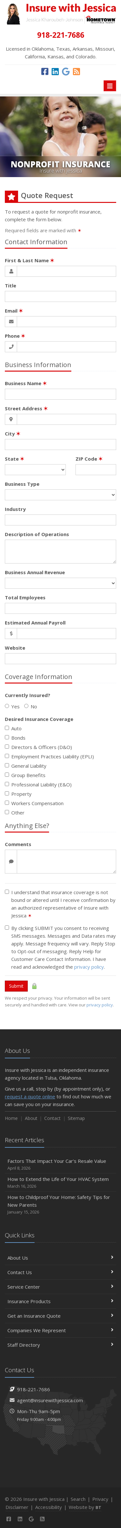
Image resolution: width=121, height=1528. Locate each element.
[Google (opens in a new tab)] (66, 71)
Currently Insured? (27, 695)
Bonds (15, 737)
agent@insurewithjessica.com (50, 1400)
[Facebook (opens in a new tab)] (44, 71)
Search (78, 1499)
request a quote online (30, 1096)
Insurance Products (60, 1301)
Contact (52, 1118)
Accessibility (48, 1507)
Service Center (60, 1286)
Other (15, 812)
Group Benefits (25, 775)
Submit (16, 986)
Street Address (26, 408)
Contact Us (60, 1272)
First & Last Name (29, 260)
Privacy (100, 1499)
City (12, 433)
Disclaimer (16, 1507)
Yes (12, 706)
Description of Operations (37, 534)
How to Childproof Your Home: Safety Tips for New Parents (60, 1204)
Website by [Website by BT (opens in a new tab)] (85, 1507)
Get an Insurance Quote (60, 1316)
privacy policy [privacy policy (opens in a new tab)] (99, 1005)
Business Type (22, 484)
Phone (15, 336)
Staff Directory (60, 1345)
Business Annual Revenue (35, 572)
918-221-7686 (33, 1389)
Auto (13, 728)
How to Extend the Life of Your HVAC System (60, 1183)
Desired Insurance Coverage (39, 719)
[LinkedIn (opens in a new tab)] (55, 71)
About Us (60, 1257)
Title (10, 285)
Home (11, 1118)
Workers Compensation (34, 803)
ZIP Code (89, 458)
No (30, 706)
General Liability (25, 766)
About (31, 1118)
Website (15, 647)
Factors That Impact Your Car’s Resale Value (60, 1165)
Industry (15, 509)
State (14, 458)
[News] (76, 71)
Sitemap (76, 1118)
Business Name (26, 383)
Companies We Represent (60, 1330)
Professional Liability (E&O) (38, 784)
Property (18, 794)
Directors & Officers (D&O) (38, 747)
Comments (18, 844)
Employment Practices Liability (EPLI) (49, 756)
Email (14, 310)
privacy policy (89, 967)
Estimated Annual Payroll (35, 622)
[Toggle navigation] (110, 85)
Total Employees (25, 597)
